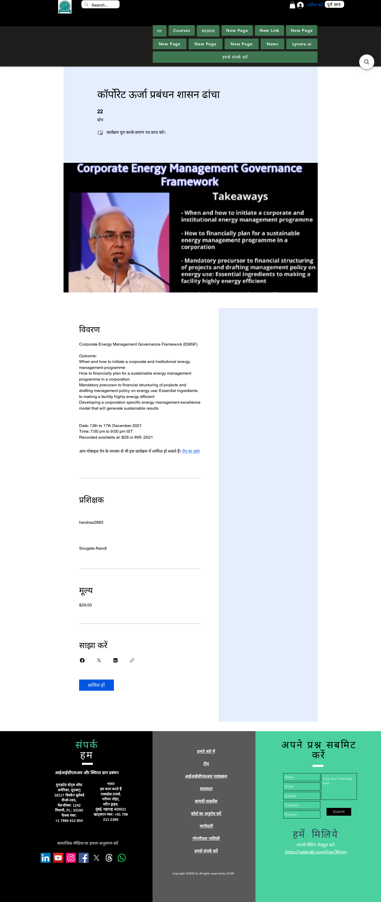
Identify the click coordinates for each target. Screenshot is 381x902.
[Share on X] (99, 660)
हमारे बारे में (206, 751)
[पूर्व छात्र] (334, 4)
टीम (206, 764)
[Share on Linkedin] (115, 660)
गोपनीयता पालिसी (205, 838)
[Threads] (109, 858)
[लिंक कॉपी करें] (132, 660)
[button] (292, 4)
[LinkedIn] (45, 858)
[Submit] (339, 812)
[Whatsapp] (122, 858)
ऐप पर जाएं (191, 451)
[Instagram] (71, 858)
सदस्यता (206, 789)
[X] (96, 858)
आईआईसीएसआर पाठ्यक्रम (206, 776)
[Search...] (100, 5)
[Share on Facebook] (82, 660)
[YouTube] (58, 858)
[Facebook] (84, 858)
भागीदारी (206, 826)
